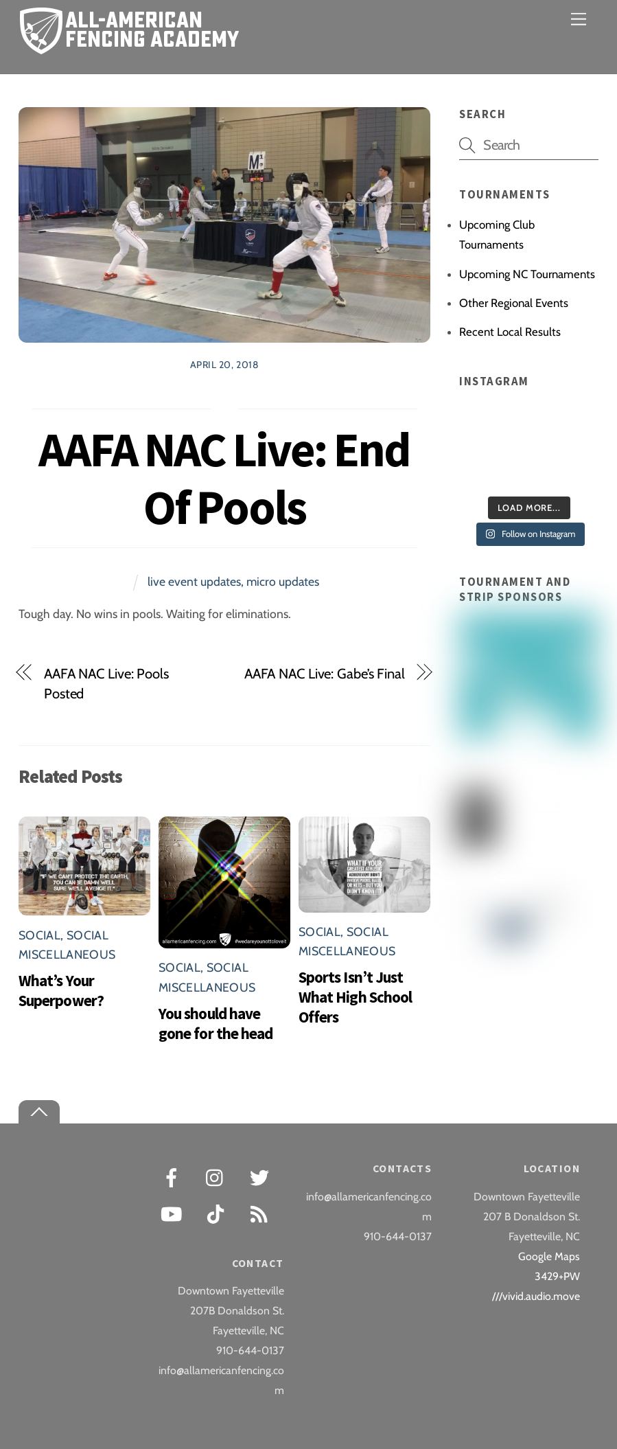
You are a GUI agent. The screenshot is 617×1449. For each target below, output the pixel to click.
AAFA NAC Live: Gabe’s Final (324, 673)
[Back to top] (39, 1112)
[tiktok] (218, 1213)
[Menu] (578, 19)
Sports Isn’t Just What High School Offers (355, 997)
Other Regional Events (513, 303)
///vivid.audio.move (536, 1296)
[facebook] (174, 1176)
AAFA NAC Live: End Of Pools (224, 478)
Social (39, 935)
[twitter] (262, 1176)
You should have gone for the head (215, 1023)
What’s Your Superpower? (61, 990)
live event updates (194, 581)
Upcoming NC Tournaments (527, 274)
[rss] (262, 1213)
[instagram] (218, 1176)
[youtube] (174, 1213)
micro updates (282, 581)
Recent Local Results (510, 332)
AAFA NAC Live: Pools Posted (106, 683)
